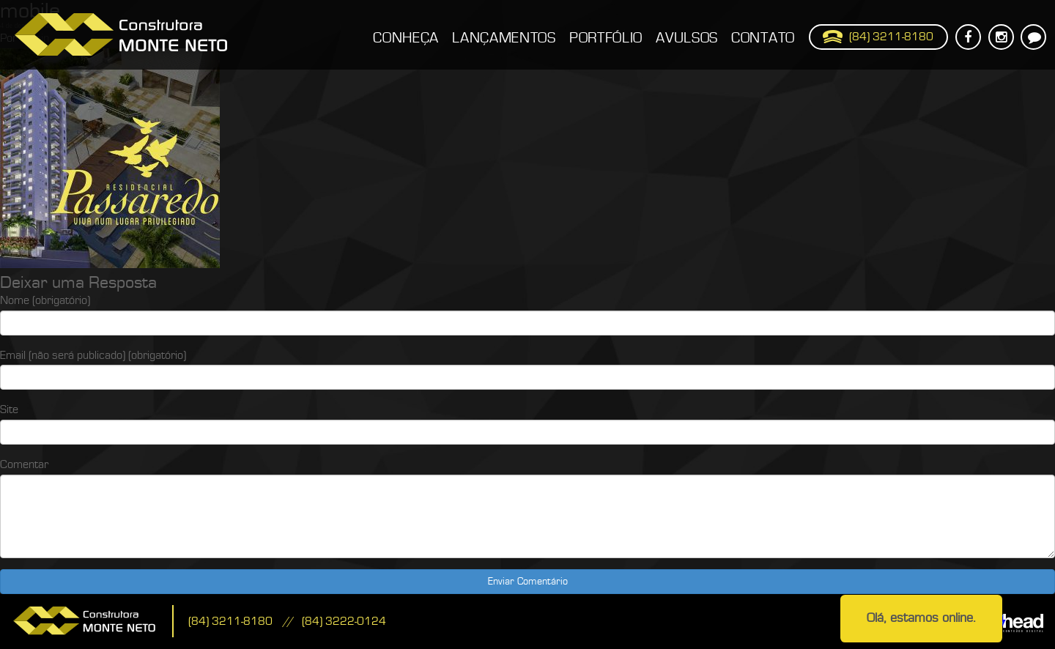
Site (9, 409)
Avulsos (687, 38)
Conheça (406, 38)
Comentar (24, 464)
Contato (763, 38)
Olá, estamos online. (921, 618)
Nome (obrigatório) (45, 300)
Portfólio (606, 38)
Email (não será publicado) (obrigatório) (93, 355)
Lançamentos (504, 38)
